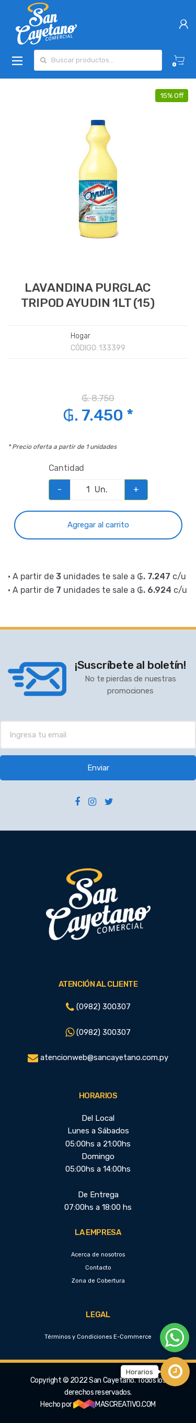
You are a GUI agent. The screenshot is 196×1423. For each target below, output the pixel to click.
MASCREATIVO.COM (114, 1404)
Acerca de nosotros (98, 1254)
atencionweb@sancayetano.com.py (98, 1057)
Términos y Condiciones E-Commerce (98, 1336)
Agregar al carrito (98, 525)
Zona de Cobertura (98, 1280)
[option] (98, 179)
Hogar (80, 336)
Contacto (98, 1267)
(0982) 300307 (98, 1006)
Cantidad (67, 468)
